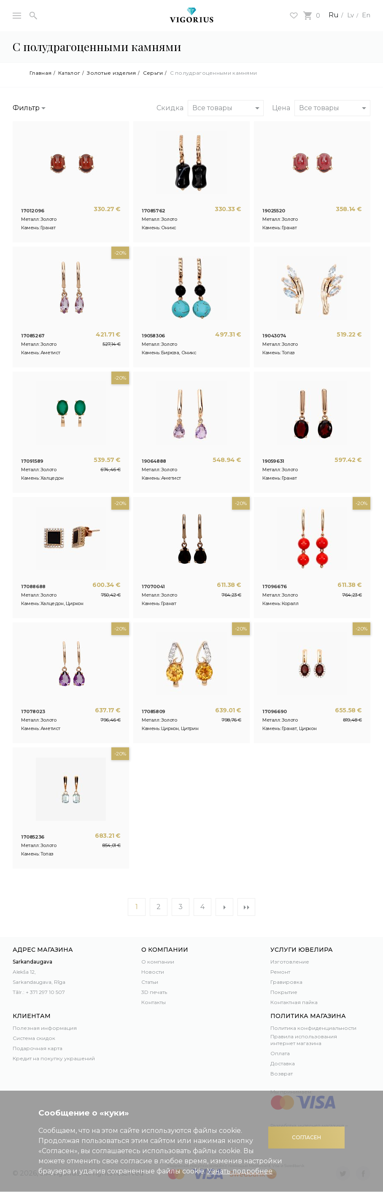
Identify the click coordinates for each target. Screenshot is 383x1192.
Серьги (153, 73)
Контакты (153, 1002)
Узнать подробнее (239, 1171)
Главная (40, 73)
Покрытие (283, 992)
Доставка (282, 1063)
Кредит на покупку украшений (54, 1058)
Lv (349, 15)
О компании (157, 961)
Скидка (169, 108)
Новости (152, 972)
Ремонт (280, 972)
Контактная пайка (294, 1002)
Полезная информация (45, 1028)
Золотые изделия (111, 73)
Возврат (281, 1073)
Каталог (69, 73)
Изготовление (289, 961)
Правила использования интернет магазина (303, 1039)
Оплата (280, 1053)
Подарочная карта (37, 1048)
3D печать (154, 992)
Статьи (149, 982)
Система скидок (34, 1038)
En (365, 15)
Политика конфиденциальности (313, 1028)
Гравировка (286, 982)
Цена (281, 108)
